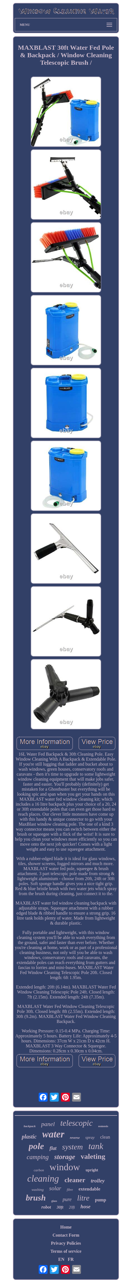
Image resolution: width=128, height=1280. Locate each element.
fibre (70, 1190)
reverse (75, 1138)
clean (105, 1137)
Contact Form (66, 1235)
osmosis (103, 1126)
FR (70, 1259)
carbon (39, 1170)
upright (92, 1170)
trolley (98, 1181)
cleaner (75, 1180)
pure (67, 1199)
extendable (89, 1189)
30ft (59, 1207)
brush (36, 1197)
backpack (30, 1126)
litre (83, 1198)
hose (85, 1206)
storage (64, 1157)
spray (90, 1137)
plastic (29, 1137)
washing (37, 1189)
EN (61, 1259)
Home (66, 1227)
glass (54, 1200)
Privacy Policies (66, 1243)
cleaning (43, 1179)
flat (53, 1148)
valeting (93, 1156)
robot (46, 1207)
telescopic (76, 1123)
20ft (72, 1207)
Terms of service (65, 1251)
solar (55, 1188)
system (72, 1146)
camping (38, 1157)
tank (95, 1146)
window (65, 1167)
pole (36, 1146)
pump (100, 1199)
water (53, 1134)
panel (48, 1123)
